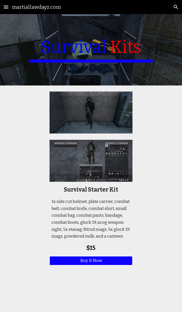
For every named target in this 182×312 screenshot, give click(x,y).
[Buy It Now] (91, 261)
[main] (91, 50)
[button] (6, 7)
